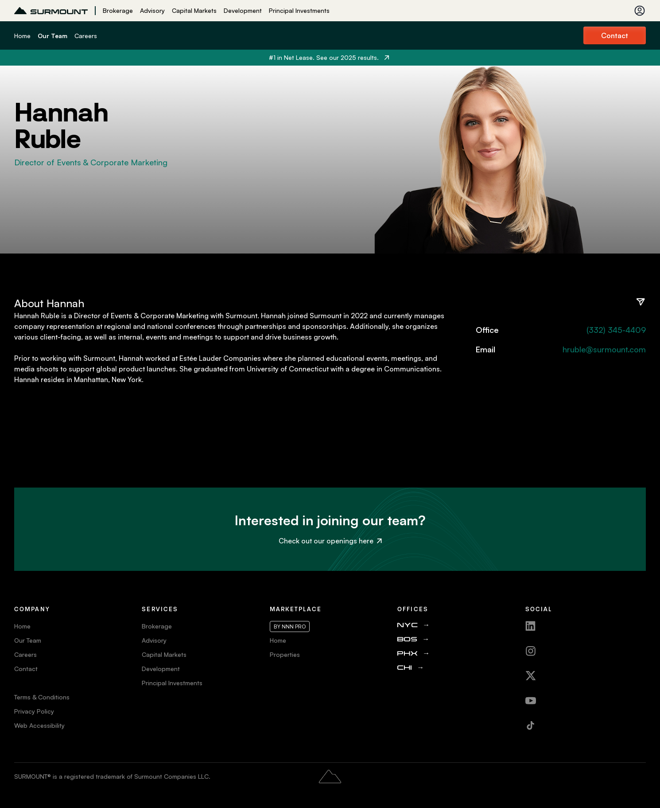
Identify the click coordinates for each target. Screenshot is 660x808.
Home (22, 35)
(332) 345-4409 (616, 330)
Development (243, 10)
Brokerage (118, 10)
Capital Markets (194, 10)
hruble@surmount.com (604, 349)
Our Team (52, 35)
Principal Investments (299, 10)
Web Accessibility (39, 725)
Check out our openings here (330, 540)
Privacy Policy (34, 711)
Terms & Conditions (42, 697)
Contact (614, 35)
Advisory (152, 10)
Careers (85, 35)
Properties (285, 654)
